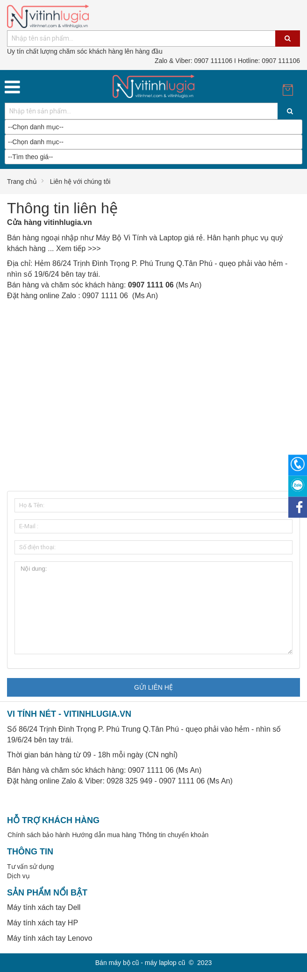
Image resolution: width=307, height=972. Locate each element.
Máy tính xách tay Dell (43, 907)
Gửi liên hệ (153, 687)
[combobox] (153, 38)
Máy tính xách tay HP (42, 923)
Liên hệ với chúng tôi (80, 181)
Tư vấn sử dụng (30, 866)
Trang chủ (22, 181)
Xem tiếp (71, 248)
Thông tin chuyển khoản (173, 835)
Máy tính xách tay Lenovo (49, 938)
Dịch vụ (18, 876)
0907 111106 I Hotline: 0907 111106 (227, 60)
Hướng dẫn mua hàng (104, 835)
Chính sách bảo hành (38, 835)
